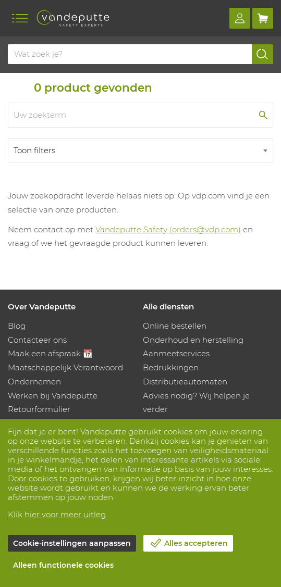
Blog (17, 326)
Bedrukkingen (171, 367)
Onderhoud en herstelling (193, 340)
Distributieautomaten (185, 381)
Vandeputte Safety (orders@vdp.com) (168, 229)
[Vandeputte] (73, 18)
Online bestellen (174, 326)
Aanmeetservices (176, 353)
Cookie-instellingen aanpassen (72, 543)
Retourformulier (39, 409)
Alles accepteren (196, 543)
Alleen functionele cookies (63, 565)
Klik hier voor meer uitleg (57, 514)
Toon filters (34, 150)
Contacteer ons (37, 340)
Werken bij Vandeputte (52, 396)
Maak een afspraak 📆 (50, 353)
